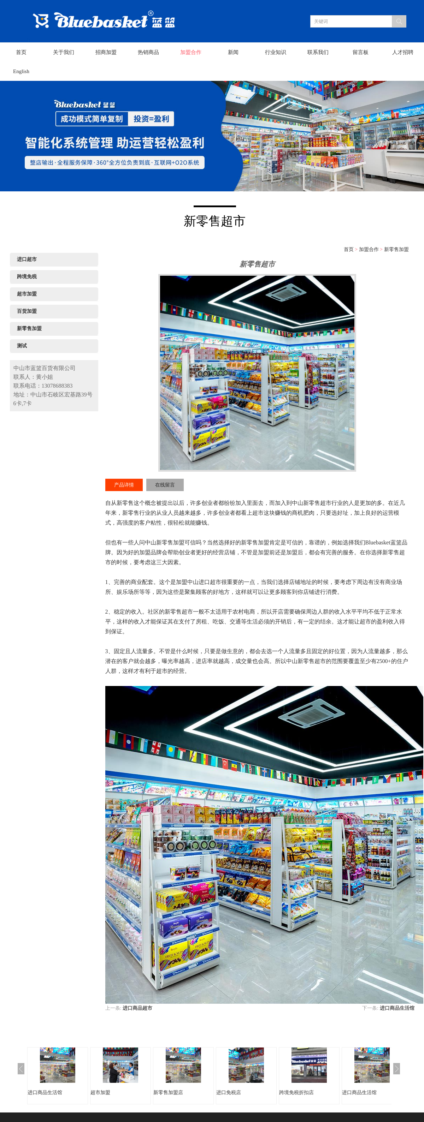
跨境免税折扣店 (296, 1092)
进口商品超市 (137, 1008)
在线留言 (165, 485)
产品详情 (124, 485)
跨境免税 (27, 276)
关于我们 (63, 52)
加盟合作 (190, 52)
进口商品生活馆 (397, 1008)
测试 (22, 345)
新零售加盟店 (168, 1092)
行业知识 (275, 52)
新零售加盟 (396, 249)
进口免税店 (228, 1092)
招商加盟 (106, 52)
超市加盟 (27, 294)
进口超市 (27, 259)
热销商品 (148, 52)
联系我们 (318, 52)
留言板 (361, 52)
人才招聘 (402, 52)
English (21, 71)
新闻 (233, 52)
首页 (21, 52)
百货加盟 (27, 311)
